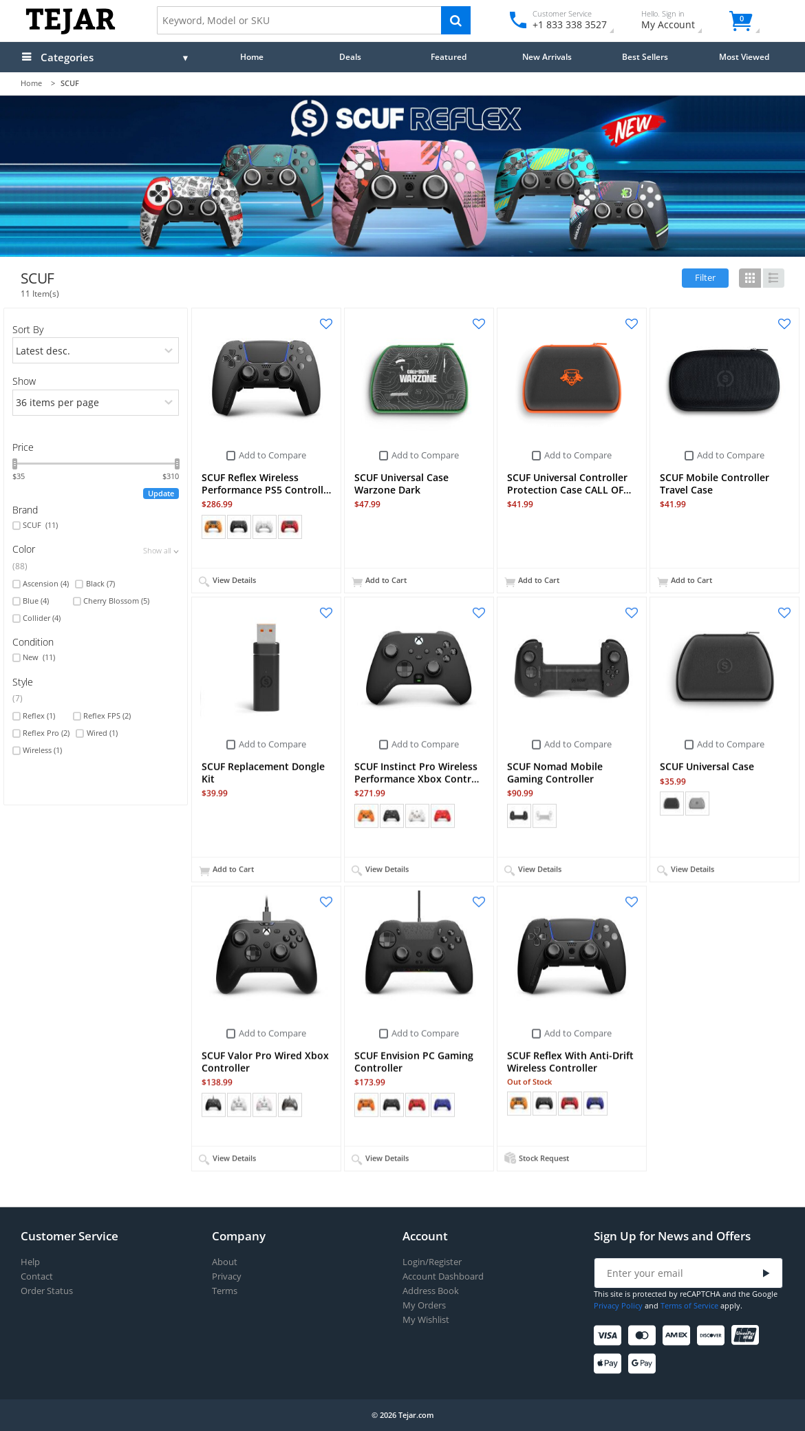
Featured (448, 56)
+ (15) (317, 526)
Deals (350, 56)
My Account (680, 21)
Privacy (227, 1276)
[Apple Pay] (610, 1364)
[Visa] (610, 1336)
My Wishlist (425, 1319)
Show (24, 381)
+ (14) (623, 1102)
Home (252, 56)
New (39, 657)
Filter (705, 277)
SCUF (40, 525)
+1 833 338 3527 (568, 24)
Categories (67, 57)
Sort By (27, 329)
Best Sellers (645, 56)
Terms (224, 1290)
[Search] (456, 20)
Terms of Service (689, 1305)
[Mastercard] (644, 1336)
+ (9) (467, 1104)
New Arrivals (547, 56)
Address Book (430, 1290)
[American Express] (679, 1336)
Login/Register (432, 1262)
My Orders (424, 1305)
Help (30, 1262)
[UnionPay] (747, 1336)
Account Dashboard (443, 1276)
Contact (37, 1276)
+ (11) (317, 1104)
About (224, 1262)
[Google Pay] (644, 1364)
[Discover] (713, 1336)
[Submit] (766, 1273)
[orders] (96, 350)
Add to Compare (272, 455)
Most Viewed (744, 56)
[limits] (96, 403)
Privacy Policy (618, 1305)
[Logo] (70, 31)
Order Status (47, 1290)
